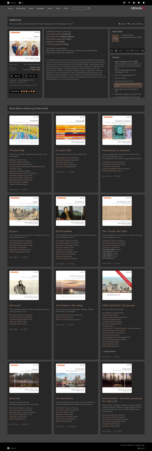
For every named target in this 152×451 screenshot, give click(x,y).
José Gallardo (111, 335)
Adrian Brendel (110, 346)
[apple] (144, 2)
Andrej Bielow (110, 344)
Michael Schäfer (111, 319)
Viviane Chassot (113, 333)
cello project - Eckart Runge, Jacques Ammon (121, 328)
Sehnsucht (15, 305)
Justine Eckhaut (18, 184)
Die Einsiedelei (64, 231)
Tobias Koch (110, 315)
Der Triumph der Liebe (114, 231)
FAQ (65, 8)
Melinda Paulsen (23, 173)
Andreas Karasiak (112, 171)
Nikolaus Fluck (66, 167)
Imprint (141, 448)
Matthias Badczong (20, 175)
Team (58, 8)
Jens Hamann (65, 254)
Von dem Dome (64, 398)
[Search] (79, 8)
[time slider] (135, 50)
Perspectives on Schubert (116, 150)
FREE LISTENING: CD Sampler (118, 305)
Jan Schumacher (58, 34)
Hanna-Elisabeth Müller (116, 169)
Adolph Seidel (64, 256)
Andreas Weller (65, 247)
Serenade (14, 398)
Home (10, 8)
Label (31, 8)
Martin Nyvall (17, 419)
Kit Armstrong (110, 342)
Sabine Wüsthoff (21, 164)
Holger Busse (61, 48)
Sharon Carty (68, 319)
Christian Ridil (16, 150)
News (50, 8)
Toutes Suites (107, 326)
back (122, 24)
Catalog (40, 8)
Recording (20, 8)
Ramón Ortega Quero (114, 339)
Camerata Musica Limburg (58, 31)
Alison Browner (60, 36)
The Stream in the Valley (69, 305)
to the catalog (135, 24)
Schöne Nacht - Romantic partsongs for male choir (122, 400)
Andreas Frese (55, 41)
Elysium (13, 231)
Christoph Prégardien (58, 39)
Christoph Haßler (21, 178)
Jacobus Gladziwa (20, 171)
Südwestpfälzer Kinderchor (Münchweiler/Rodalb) (20, 181)
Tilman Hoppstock (57, 44)
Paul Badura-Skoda (113, 313)
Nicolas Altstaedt (111, 324)
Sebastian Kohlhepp (20, 250)
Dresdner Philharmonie (112, 322)
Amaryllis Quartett (116, 337)
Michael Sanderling (115, 317)
